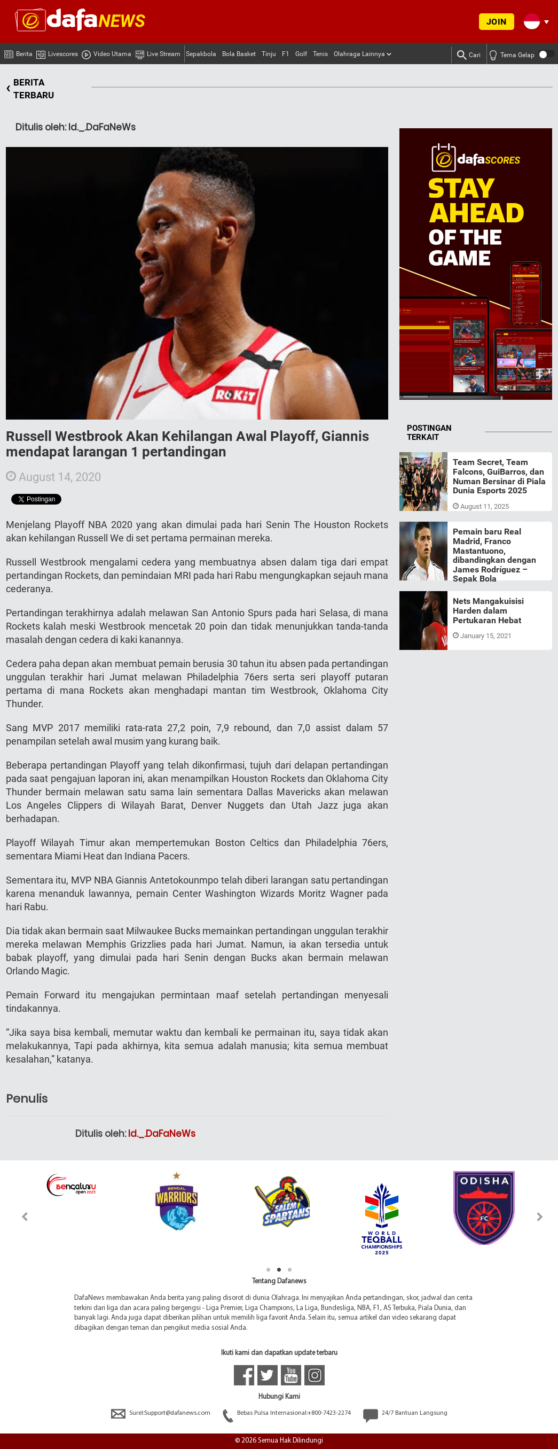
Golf (301, 54)
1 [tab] (268, 1270)
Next (540, 1217)
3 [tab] (290, 1270)
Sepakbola (201, 54)
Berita (18, 51)
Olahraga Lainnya (359, 54)
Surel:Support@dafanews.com (161, 1413)
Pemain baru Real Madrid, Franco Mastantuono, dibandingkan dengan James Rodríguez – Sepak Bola (494, 555)
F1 (285, 54)
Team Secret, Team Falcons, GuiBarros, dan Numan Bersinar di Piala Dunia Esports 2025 (499, 476)
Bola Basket (239, 54)
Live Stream (157, 52)
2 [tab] (279, 1270)
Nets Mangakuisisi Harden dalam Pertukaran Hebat (488, 610)
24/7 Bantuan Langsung (405, 1413)
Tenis (320, 54)
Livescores (57, 52)
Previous (18, 1217)
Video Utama (106, 52)
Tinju (269, 54)
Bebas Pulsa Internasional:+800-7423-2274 (287, 1413)
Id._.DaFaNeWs (161, 1133)
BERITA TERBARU (30, 89)
